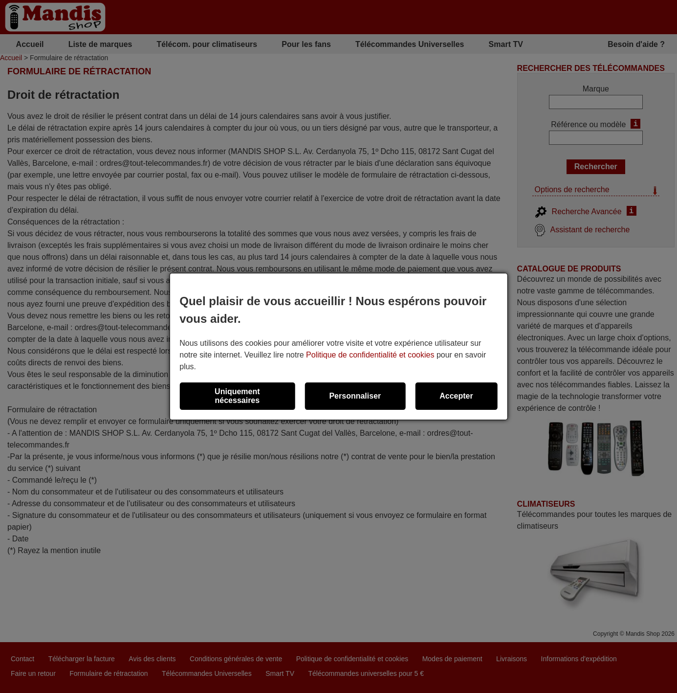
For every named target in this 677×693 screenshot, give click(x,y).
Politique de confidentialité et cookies (370, 355)
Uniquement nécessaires (237, 395)
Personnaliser (355, 396)
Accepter (456, 396)
